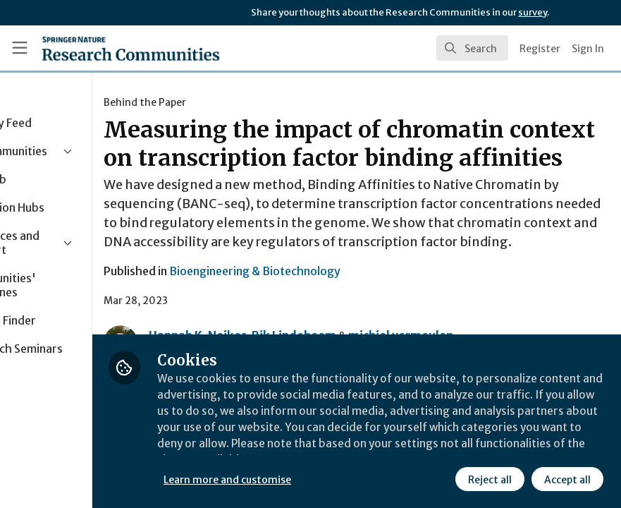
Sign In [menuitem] (588, 48)
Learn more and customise (315, 479)
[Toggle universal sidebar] (19, 48)
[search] (472, 48)
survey (532, 12)
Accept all (567, 479)
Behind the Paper (233, 102)
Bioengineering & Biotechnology (343, 318)
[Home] (130, 48)
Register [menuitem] (539, 48)
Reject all (490, 479)
